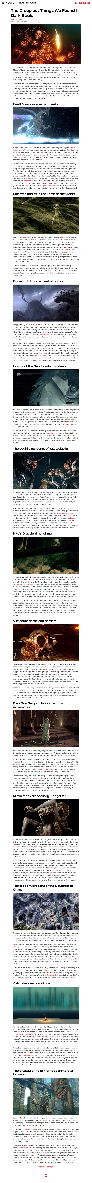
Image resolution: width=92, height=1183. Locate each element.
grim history (37, 435)
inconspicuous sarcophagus (23, 584)
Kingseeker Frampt (30, 1129)
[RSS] (89, 3)
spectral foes (70, 422)
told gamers (71, 68)
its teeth (53, 873)
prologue (42, 155)
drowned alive (66, 435)
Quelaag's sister (52, 975)
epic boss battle (40, 355)
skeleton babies (65, 237)
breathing (68, 870)
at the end (71, 1162)
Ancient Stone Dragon (24, 1034)
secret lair (16, 764)
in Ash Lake (74, 1032)
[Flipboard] (80, 3)
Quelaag (16, 947)
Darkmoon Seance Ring (44, 769)
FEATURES (31, 3)
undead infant (50, 433)
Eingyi (32, 688)
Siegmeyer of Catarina (29, 1055)
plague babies (26, 237)
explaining (56, 688)
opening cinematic (46, 334)
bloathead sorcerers (67, 513)
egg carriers (61, 669)
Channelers (27, 181)
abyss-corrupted (42, 508)
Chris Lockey (17, 20)
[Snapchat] (84, 3)
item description (68, 249)
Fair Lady (73, 959)
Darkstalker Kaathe (25, 1148)
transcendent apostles (45, 1037)
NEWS (21, 3)
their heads (71, 518)
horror (21, 91)
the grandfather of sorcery (49, 186)
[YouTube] (76, 3)
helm (15, 844)
